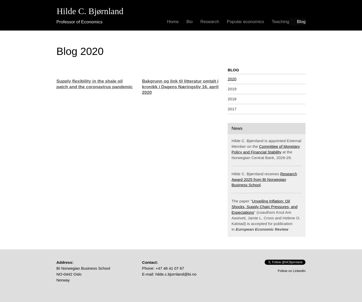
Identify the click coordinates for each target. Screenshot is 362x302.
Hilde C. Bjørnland (90, 11)
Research (209, 21)
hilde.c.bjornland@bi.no (176, 274)
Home (173, 21)
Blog (301, 21)
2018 (232, 99)
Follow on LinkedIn (291, 271)
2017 (232, 109)
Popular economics (245, 21)
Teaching (280, 21)
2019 (232, 89)
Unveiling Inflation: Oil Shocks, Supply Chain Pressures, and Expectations (264, 207)
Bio (189, 21)
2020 (232, 79)
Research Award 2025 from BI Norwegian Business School (264, 179)
